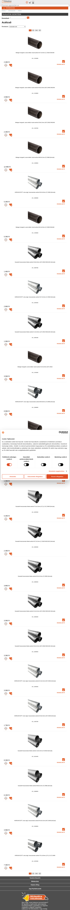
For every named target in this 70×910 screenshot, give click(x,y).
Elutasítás (13, 476)
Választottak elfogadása (35, 476)
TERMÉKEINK (8, 8)
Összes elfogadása (57, 476)
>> (36, 30)
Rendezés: (5, 26)
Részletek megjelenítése (56, 471)
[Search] (18, 18)
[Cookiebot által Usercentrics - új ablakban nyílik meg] (60, 432)
